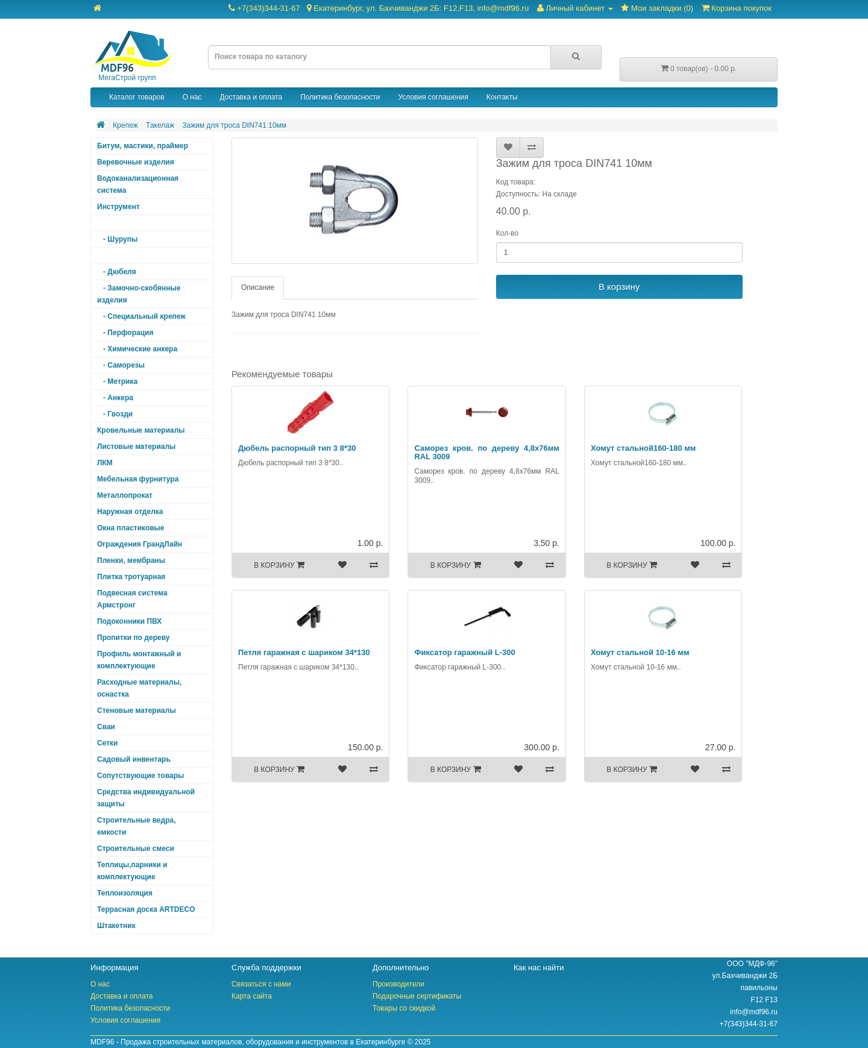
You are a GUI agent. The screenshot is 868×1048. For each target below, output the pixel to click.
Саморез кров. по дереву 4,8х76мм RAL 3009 (486, 452)
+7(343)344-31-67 (378, 8)
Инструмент (118, 206)
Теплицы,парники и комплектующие (132, 871)
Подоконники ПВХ (129, 621)
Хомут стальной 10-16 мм (640, 652)
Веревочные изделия (135, 162)
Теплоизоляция (125, 893)
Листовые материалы (136, 446)
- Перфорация (125, 332)
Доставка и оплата (251, 97)
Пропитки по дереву (133, 637)
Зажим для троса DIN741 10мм (234, 125)
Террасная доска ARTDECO (146, 909)
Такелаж (160, 125)
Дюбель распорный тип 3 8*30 (297, 448)
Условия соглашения (433, 97)
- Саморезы (121, 365)
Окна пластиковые (131, 528)
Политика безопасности (340, 97)
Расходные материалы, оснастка (139, 688)
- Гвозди (115, 414)
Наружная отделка (130, 511)
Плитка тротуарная (131, 577)
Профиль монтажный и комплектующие (139, 660)
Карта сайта (251, 996)
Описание (257, 287)
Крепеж (125, 125)
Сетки (107, 743)
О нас (192, 97)
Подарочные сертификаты (417, 996)
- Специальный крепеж (141, 316)
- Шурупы (117, 239)
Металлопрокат (125, 495)
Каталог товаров (137, 97)
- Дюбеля (116, 272)
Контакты (502, 97)
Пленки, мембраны (131, 560)
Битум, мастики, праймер (142, 146)
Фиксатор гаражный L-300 (464, 652)
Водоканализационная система (137, 184)
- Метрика (117, 381)
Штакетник (116, 925)
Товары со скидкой (404, 1008)
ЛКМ (105, 463)
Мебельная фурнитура (137, 479)
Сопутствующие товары (140, 775)
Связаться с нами (261, 984)
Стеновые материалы (136, 710)
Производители (398, 984)
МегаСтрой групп (131, 56)
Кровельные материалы (141, 430)
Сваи (106, 727)
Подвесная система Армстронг (132, 599)
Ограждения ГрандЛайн (139, 544)
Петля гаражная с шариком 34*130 (304, 652)
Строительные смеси (135, 848)
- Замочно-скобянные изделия (138, 294)
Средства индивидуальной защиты (146, 798)
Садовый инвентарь (134, 759)
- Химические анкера (137, 349)
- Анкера (115, 398)
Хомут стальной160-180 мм (643, 448)
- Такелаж (117, 255)
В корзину (619, 286)
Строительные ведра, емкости (136, 826)
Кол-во (507, 233)
